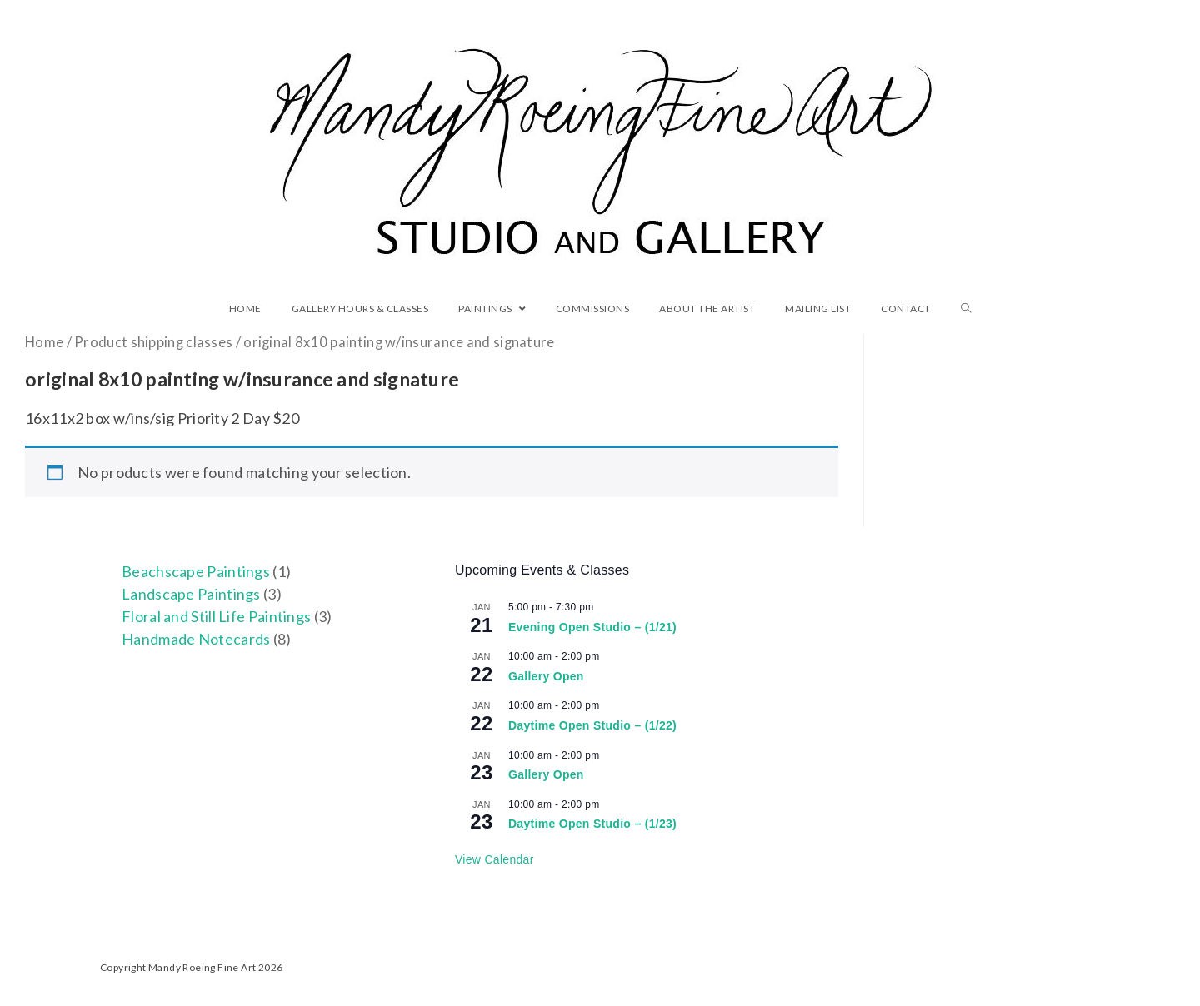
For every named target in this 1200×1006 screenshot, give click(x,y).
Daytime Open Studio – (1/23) (592, 823)
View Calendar (494, 859)
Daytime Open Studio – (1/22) (592, 725)
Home (44, 342)
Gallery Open (546, 676)
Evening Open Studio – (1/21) (592, 627)
